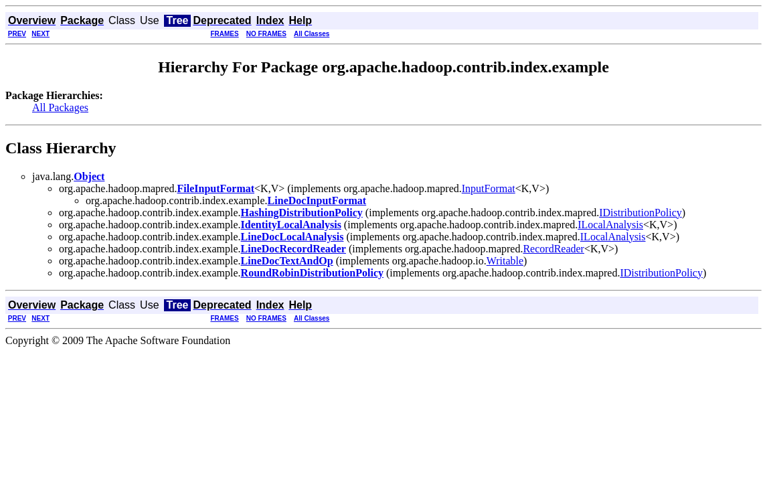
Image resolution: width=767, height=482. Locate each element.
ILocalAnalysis (610, 224)
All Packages (60, 107)
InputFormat (488, 188)
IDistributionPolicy (640, 212)
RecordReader (553, 248)
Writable (505, 260)
